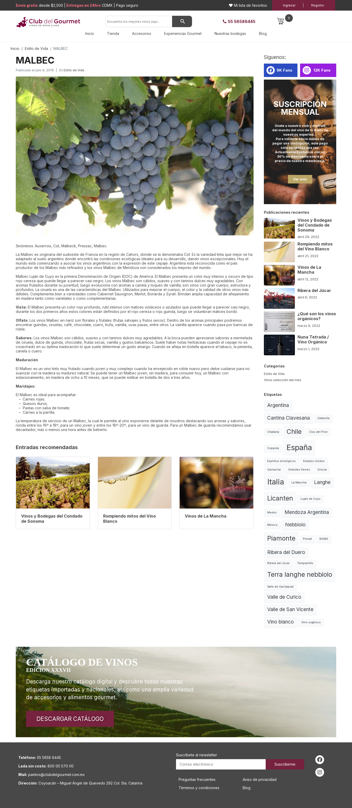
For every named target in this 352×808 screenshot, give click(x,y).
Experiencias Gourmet (183, 33)
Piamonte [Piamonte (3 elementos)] (281, 538)
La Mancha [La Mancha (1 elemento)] (299, 482)
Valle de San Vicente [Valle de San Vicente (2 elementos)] (290, 609)
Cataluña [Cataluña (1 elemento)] (323, 418)
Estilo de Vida (74, 70)
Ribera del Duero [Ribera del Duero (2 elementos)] (286, 552)
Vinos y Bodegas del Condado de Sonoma (314, 225)
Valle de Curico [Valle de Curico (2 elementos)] (284, 597)
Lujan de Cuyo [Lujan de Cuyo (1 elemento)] (310, 499)
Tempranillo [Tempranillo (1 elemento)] (305, 563)
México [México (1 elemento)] (272, 525)
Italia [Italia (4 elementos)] (275, 481)
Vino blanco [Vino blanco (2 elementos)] (280, 622)
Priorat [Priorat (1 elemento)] (307, 539)
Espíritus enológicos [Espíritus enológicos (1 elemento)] (281, 461)
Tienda (113, 33)
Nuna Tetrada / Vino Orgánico (313, 339)
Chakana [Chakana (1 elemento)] (273, 432)
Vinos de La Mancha (309, 270)
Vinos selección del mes (282, 380)
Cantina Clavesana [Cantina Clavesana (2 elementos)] (288, 418)
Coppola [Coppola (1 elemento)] (273, 448)
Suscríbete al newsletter (196, 755)
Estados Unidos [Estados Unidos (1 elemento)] (314, 461)
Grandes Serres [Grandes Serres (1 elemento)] (299, 469)
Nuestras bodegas (230, 33)
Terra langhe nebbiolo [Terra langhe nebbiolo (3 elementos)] (299, 574)
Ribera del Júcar (314, 290)
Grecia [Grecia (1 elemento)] (322, 469)
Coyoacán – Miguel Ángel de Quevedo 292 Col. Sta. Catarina (90, 783)
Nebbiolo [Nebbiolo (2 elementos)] (295, 525)
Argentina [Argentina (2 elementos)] (278, 405)
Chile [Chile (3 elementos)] (294, 431)
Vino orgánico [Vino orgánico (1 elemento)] (311, 622)
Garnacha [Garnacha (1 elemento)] (274, 469)
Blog (263, 33)
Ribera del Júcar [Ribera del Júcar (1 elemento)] (278, 563)
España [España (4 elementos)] (299, 447)
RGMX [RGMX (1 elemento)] (323, 539)
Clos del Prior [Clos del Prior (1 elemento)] (318, 432)
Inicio (89, 33)
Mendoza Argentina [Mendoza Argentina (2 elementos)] (307, 512)
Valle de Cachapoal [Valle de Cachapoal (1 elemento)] (280, 586)
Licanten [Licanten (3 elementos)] (280, 498)
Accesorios (141, 33)
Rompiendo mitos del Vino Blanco (315, 246)
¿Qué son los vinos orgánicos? (316, 316)
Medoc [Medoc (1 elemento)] (272, 512)
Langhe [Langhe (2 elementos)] (322, 482)
